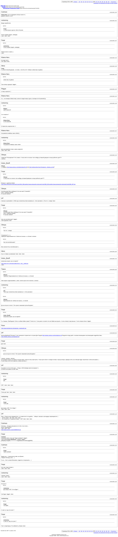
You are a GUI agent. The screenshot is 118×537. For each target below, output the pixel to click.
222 (83, 1)
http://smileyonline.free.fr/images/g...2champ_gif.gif (41, 167)
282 (106, 1)
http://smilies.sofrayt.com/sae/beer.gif (10, 336)
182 (81, 1)
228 (85, 1)
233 (96, 1)
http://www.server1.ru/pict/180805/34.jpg (11, 429)
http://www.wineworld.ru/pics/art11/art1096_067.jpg (63, 184)
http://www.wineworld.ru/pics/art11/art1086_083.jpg (38, 184)
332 (108, 1)
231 (92, 1)
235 (100, 1)
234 (98, 1)
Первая (75, 1)
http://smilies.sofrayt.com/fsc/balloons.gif (52, 335)
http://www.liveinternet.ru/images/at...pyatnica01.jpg (13, 328)
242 (104, 1)
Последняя (113, 1)
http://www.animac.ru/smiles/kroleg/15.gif (17, 167)
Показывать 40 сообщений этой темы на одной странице (105, 3)
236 (102, 1)
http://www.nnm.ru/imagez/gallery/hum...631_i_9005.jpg (14, 263)
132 (79, 1)
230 (90, 1)
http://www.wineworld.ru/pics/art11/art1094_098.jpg (13, 184)
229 (87, 1)
